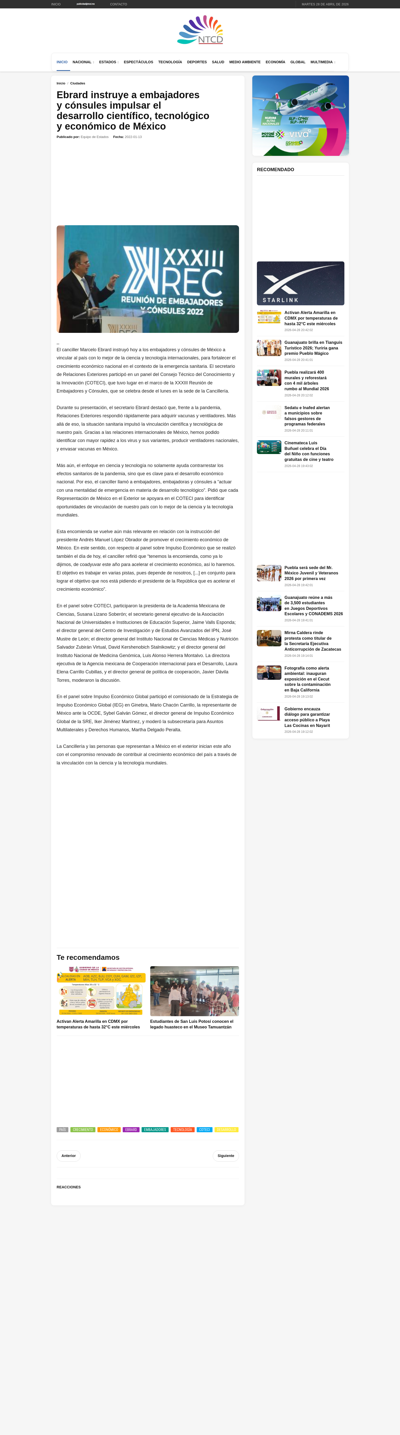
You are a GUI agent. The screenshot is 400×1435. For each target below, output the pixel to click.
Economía (275, 62)
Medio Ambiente (244, 62)
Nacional (82, 62)
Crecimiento (83, 1130)
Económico (109, 1130)
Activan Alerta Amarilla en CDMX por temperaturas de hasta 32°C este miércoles (311, 318)
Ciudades (77, 83)
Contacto (118, 4)
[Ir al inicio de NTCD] (200, 30)
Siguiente (226, 1156)
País (62, 1130)
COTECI (204, 1130)
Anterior (68, 1156)
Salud (218, 62)
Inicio (56, 4)
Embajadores (155, 1130)
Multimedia (322, 62)
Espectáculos (138, 62)
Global (297, 62)
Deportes (197, 62)
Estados (107, 62)
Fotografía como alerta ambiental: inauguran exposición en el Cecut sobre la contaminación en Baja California (307, 679)
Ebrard (131, 1130)
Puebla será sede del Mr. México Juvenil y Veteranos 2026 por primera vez (311, 573)
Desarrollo (226, 1130)
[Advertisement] (148, 182)
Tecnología (170, 62)
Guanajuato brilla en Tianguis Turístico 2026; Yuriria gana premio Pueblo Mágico (313, 348)
